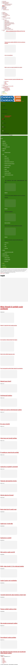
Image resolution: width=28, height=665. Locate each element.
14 (3, 654)
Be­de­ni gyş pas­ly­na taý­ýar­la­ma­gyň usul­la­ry (11, 408)
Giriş (4, 9)
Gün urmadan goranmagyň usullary (8, 621)
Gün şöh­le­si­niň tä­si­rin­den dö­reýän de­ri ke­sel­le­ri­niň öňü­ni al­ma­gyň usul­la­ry (13, 650)
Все (5, 31)
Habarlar (3, 12)
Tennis (6, 26)
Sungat (3, 30)
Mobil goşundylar (5, 3)
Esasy (1, 271)
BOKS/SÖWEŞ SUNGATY (9, 22)
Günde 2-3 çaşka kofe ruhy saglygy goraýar (8, 323)
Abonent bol (7, 9)
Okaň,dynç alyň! (5, 86)
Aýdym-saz (8, 31)
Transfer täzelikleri (8, 28)
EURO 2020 (7, 20)
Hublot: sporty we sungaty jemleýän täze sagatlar (13, 67)
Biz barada (4, 1)
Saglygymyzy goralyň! (5, 536)
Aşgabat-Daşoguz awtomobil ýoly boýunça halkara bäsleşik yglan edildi (13, 267)
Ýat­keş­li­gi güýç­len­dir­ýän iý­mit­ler (8, 479)
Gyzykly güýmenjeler (6, 87)
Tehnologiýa (4, 16)
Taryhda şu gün (7, 15)
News (3, 657)
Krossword (6, 90)
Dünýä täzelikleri (5, 14)
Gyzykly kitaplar (7, 89)
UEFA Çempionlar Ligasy (9, 29)
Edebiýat (3, 17)
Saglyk (3, 91)
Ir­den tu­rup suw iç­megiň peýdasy (8, 436)
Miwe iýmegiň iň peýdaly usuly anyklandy (11, 306)
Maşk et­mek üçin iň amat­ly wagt (8, 507)
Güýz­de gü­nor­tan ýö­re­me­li (6, 493)
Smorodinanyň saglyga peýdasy (8, 635)
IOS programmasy (7, 116)
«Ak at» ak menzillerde (9, 55)
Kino (11, 31)
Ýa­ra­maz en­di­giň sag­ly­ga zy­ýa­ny (8, 607)
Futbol (6, 19)
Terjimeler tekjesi (7, 152)
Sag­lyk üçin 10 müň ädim (6, 522)
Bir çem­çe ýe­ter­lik (5, 422)
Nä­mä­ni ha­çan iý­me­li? (5, 379)
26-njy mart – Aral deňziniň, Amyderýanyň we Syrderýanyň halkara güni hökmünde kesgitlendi (13, 268)
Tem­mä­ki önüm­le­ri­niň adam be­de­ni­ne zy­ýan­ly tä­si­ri (13, 593)
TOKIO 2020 (7, 27)
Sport (3, 18)
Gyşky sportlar (7, 21)
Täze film (23, 31)
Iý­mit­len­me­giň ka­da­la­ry (6, 393)
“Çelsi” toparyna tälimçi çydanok (9, 269)
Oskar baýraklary (17, 31)
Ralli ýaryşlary (7, 25)
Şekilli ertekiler (7, 88)
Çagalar (3, 85)
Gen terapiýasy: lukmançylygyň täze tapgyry (8, 337)
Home (3, 656)
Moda (13, 31)
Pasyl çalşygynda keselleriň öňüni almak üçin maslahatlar (11, 366)
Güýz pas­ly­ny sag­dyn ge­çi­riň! (7, 550)
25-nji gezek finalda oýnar (11, 270)
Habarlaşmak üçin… (5, 2)
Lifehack (3, 659)
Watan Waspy (4, 13)
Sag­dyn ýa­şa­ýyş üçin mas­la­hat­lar (8, 578)
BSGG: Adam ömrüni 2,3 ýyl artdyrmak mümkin (12, 564)
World (3, 658)
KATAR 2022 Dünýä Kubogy (9, 23)
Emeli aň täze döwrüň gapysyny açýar (7, 352)
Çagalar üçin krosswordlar (9, 250)
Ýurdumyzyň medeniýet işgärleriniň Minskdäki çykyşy (14, 79)
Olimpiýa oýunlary (8, 24)
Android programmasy (8, 4)
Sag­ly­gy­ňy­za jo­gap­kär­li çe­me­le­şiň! (9, 465)
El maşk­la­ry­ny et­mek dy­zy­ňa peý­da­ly (9, 450)
